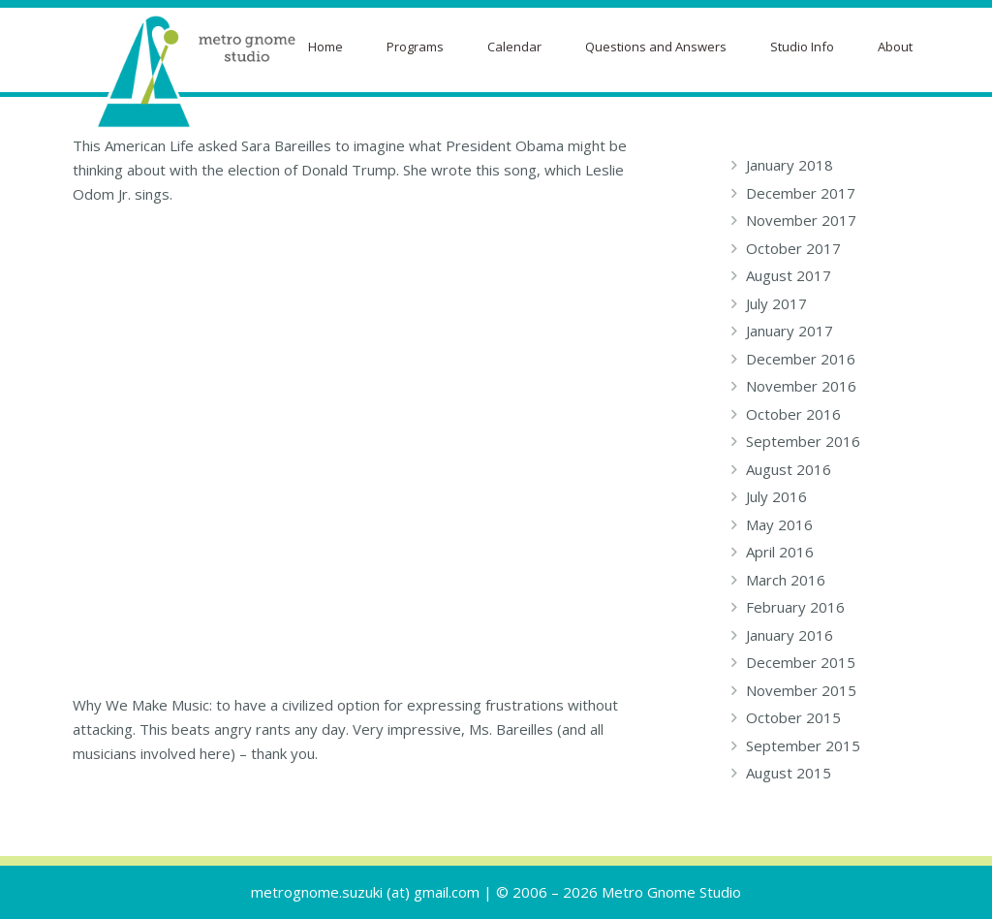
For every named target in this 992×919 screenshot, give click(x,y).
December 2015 (800, 662)
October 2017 (793, 248)
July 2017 (776, 303)
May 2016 (779, 524)
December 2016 (800, 358)
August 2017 (788, 275)
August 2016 (788, 469)
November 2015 (801, 690)
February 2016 (795, 607)
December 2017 (800, 193)
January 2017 (789, 330)
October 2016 (793, 414)
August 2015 (788, 772)
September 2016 (803, 441)
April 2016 (780, 551)
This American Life (133, 145)
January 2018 (789, 164)
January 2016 (789, 635)
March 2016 (785, 579)
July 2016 (776, 496)
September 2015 (803, 745)
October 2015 (793, 717)
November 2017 (801, 220)
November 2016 (801, 386)
